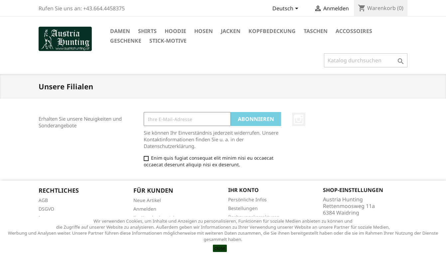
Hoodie (175, 31)
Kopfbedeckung (272, 31)
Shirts (147, 31)
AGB (43, 200)
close (220, 248)
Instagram (298, 119)
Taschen (316, 31)
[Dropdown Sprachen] (286, 9)
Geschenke (125, 40)
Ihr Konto (243, 190)
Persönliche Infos (247, 199)
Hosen (203, 31)
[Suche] (365, 60)
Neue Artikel (147, 200)
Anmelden (144, 209)
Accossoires (354, 31)
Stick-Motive (168, 40)
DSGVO (46, 209)
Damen (120, 31)
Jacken (230, 31)
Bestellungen (243, 208)
